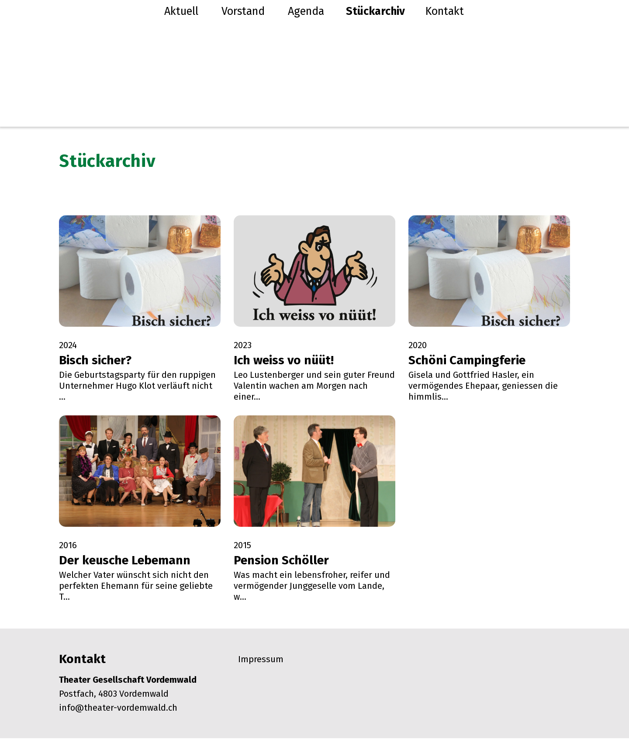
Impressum (260, 664)
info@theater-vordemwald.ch (118, 712)
